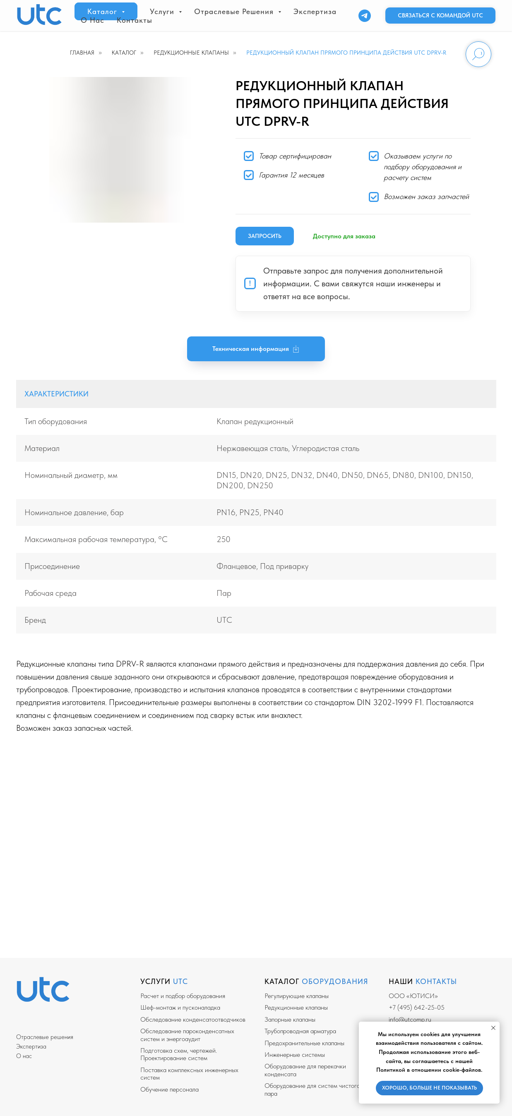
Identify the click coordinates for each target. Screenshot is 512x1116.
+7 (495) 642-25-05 (417, 1007)
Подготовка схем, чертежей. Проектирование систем (178, 1054)
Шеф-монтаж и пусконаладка (180, 1007)
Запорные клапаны (289, 1019)
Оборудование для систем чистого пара (312, 1089)
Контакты (134, 20)
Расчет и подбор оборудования (182, 996)
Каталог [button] (103, 11)
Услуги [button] (163, 11)
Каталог (124, 52)
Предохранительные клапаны (304, 1043)
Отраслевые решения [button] (235, 11)
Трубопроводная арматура (300, 1031)
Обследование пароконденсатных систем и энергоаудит (187, 1034)
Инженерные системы (294, 1054)
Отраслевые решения (44, 1037)
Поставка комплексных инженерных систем (189, 1073)
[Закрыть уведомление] (493, 1028)
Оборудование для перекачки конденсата (305, 1070)
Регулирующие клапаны (296, 996)
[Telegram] (364, 16)
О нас (92, 20)
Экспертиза (315, 11)
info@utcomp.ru (410, 1019)
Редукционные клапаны (191, 52)
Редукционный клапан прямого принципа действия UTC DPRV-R (346, 52)
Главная (82, 52)
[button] (440, 15)
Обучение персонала (169, 1089)
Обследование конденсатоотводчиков (192, 1019)
